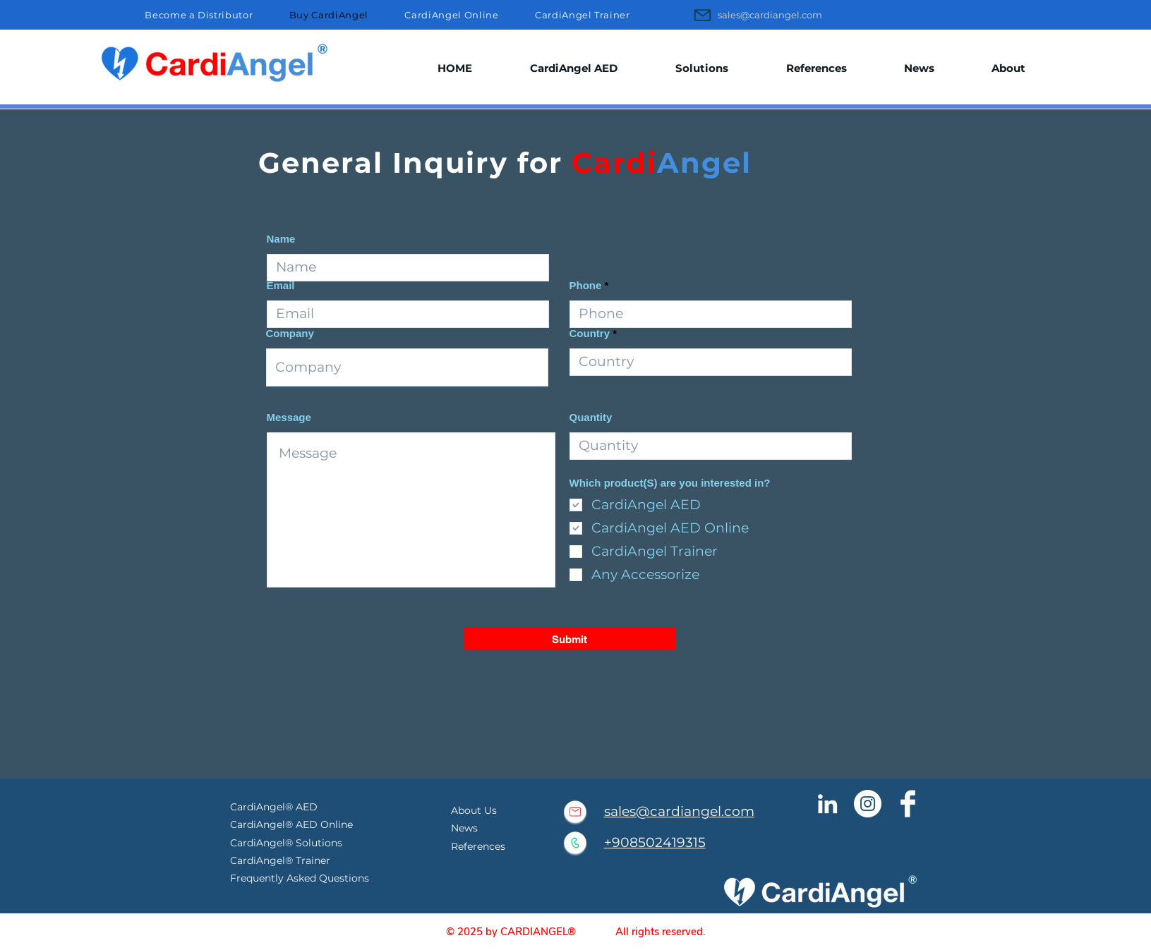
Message (289, 417)
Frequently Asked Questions (299, 878)
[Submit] (569, 639)
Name (281, 238)
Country (590, 333)
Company (290, 333)
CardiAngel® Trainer (280, 860)
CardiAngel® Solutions (286, 842)
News (464, 828)
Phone (586, 285)
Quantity (591, 417)
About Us (474, 810)
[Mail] (703, 14)
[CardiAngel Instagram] (867, 803)
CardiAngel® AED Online (293, 824)
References (478, 846)
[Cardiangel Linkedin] (827, 803)
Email (281, 285)
